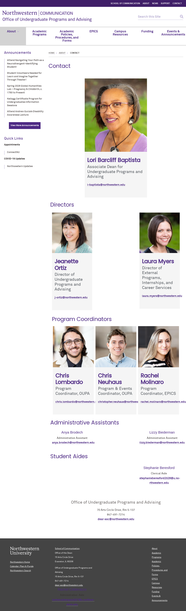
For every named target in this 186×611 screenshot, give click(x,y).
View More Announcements (25, 125)
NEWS (155, 4)
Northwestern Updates (20, 166)
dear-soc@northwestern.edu (116, 519)
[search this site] (157, 17)
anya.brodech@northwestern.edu (73, 442)
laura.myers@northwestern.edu (162, 296)
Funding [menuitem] (147, 31)
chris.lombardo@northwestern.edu (77, 401)
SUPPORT (165, 4)
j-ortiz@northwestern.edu (71, 297)
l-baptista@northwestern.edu (106, 184)
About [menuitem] (13, 31)
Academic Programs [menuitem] (39, 33)
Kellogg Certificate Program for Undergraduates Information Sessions (24, 102)
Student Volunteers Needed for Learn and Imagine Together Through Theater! (24, 76)
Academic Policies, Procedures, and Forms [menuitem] (67, 36)
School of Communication (67, 549)
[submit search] (180, 17)
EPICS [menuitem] (93, 31)
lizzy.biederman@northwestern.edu (162, 442)
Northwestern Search (20, 571)
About (62, 53)
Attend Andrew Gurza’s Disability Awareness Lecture (25, 113)
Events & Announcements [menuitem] (173, 33)
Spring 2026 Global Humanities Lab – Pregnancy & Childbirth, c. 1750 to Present (24, 89)
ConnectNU (13, 152)
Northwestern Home (20, 562)
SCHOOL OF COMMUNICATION (125, 4)
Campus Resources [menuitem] (120, 33)
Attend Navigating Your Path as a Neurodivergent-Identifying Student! (25, 63)
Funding (155, 592)
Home (52, 53)
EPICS (155, 579)
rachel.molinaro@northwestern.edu (163, 401)
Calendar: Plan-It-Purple (22, 566)
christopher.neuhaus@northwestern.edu (123, 401)
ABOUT (146, 4)
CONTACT (177, 4)
